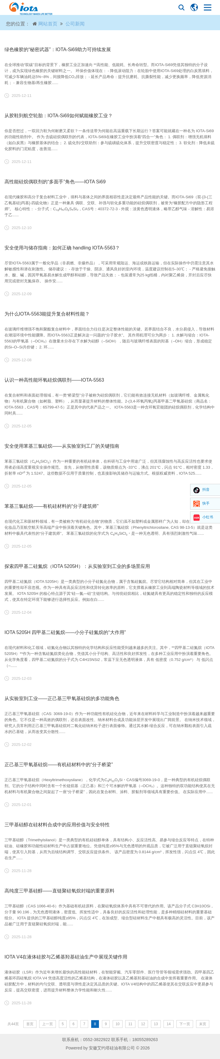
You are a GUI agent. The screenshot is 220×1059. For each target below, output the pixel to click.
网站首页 (47, 23)
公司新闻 (75, 23)
